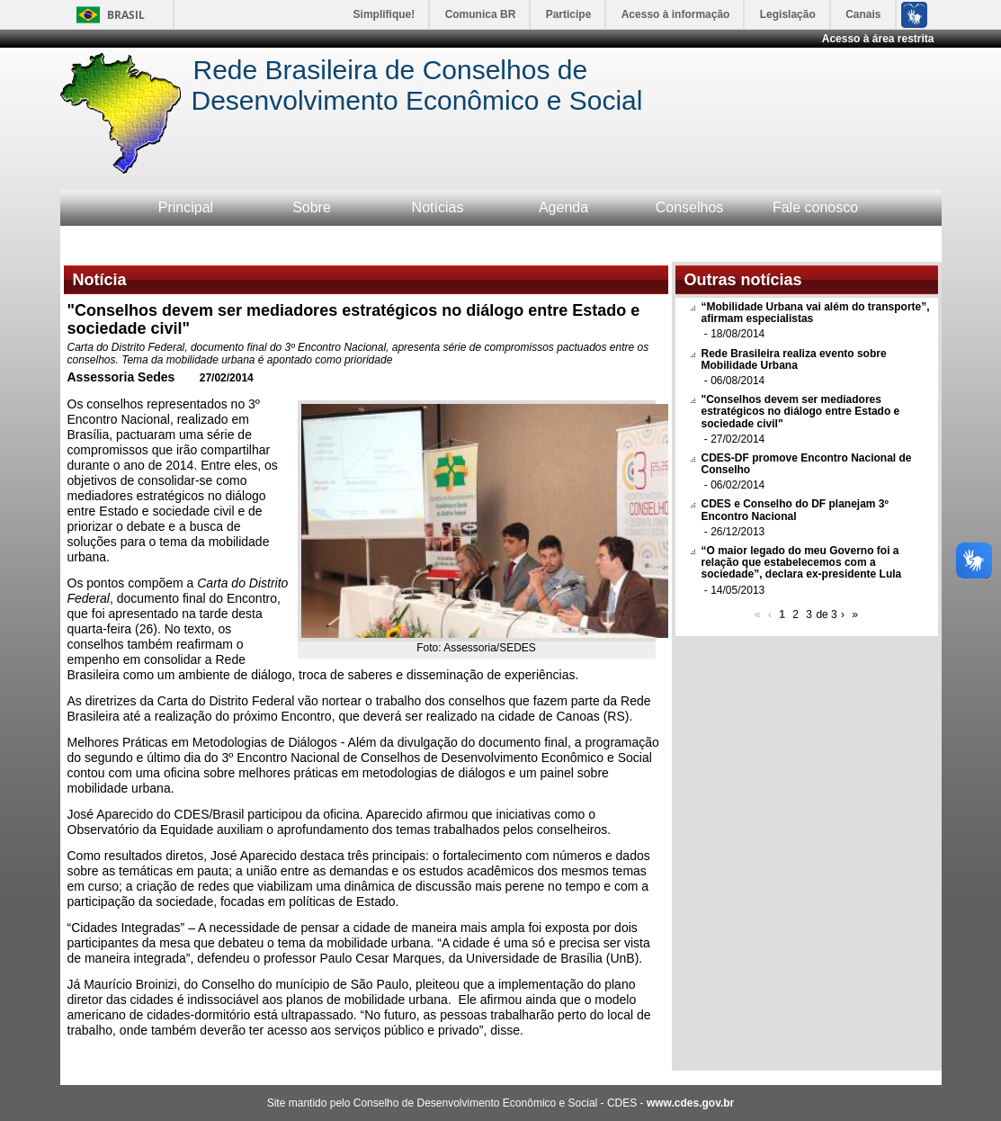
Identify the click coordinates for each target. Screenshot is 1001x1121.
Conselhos (690, 207)
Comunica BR (480, 14)
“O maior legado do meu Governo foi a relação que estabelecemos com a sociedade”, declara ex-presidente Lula (802, 562)
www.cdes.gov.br (690, 1103)
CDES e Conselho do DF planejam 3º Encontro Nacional (795, 510)
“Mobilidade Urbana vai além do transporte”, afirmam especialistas (816, 312)
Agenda (563, 207)
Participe (569, 14)
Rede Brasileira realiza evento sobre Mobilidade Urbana (794, 359)
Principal (185, 207)
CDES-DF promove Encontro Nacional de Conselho (807, 464)
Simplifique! (384, 14)
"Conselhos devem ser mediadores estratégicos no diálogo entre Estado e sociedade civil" (801, 411)
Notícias (438, 207)
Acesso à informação (675, 14)
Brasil (126, 14)
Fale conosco (815, 207)
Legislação (788, 14)
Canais (862, 14)
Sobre (311, 207)
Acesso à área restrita (878, 38)
